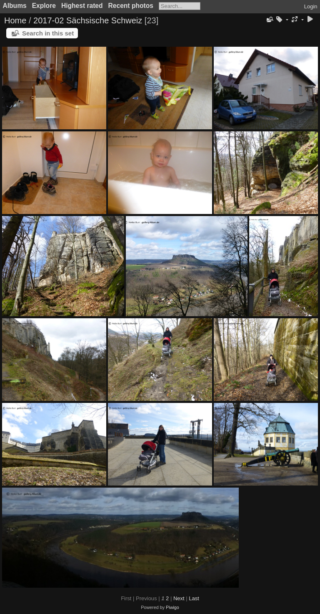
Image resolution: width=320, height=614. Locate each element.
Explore (44, 5)
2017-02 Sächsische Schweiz (87, 20)
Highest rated (82, 5)
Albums (15, 5)
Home (15, 20)
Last (194, 598)
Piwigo (172, 607)
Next (179, 598)
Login (311, 6)
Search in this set (48, 33)
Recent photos (130, 5)
